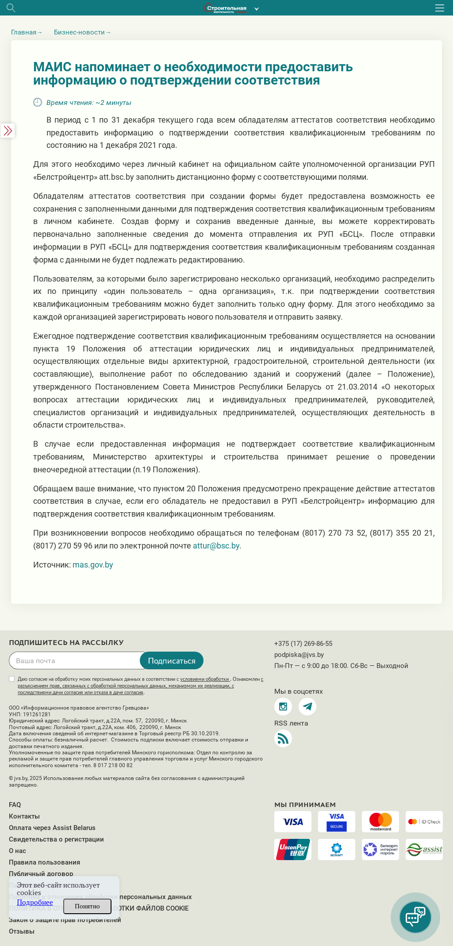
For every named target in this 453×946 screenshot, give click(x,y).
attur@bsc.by (216, 545)
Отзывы (22, 931)
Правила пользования (44, 862)
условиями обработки (205, 679)
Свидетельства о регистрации (56, 839)
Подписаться (172, 660)
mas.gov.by (93, 564)
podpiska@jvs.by (299, 655)
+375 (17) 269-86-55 (303, 644)
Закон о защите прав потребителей (65, 920)
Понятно (87, 906)
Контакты (24, 816)
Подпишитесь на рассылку (66, 642)
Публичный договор (41, 874)
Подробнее (35, 902)
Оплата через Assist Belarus (52, 828)
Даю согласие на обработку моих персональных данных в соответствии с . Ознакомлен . (140, 685)
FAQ (15, 805)
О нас (17, 851)
